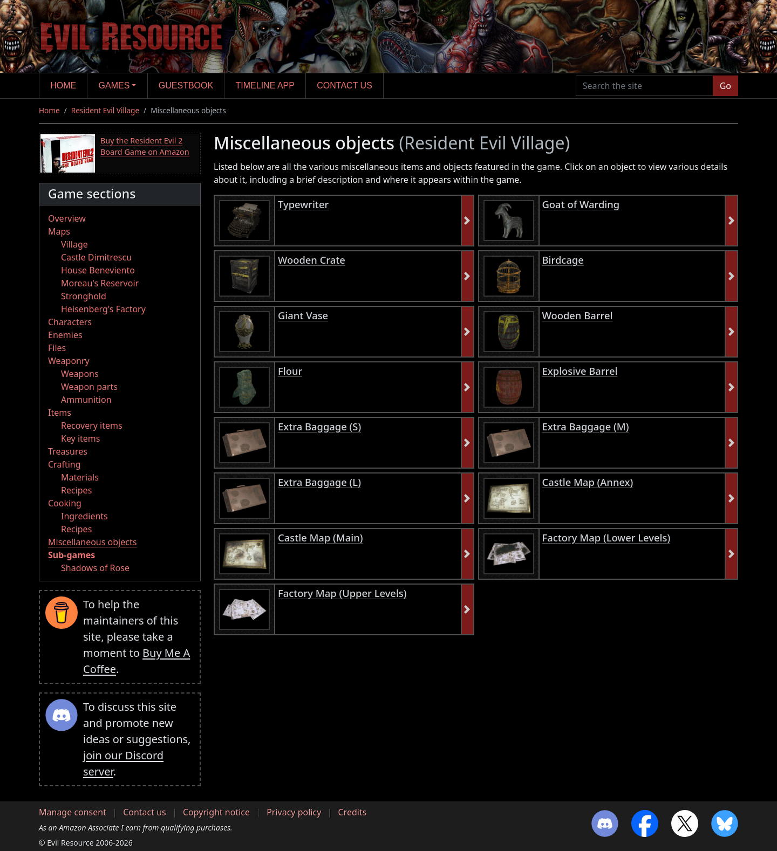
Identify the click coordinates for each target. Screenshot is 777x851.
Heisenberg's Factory (103, 309)
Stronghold (83, 296)
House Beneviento (98, 270)
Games (114, 85)
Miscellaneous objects (92, 542)
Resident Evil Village (105, 110)
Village (74, 244)
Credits (352, 812)
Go (725, 86)
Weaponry (69, 361)
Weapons (80, 374)
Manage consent (72, 812)
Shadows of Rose (95, 568)
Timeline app (265, 85)
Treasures (67, 451)
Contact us (344, 85)
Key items (80, 438)
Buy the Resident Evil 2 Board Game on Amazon (144, 146)
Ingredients (84, 516)
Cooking (64, 503)
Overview (67, 218)
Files (57, 348)
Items (59, 412)
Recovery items (91, 425)
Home (63, 85)
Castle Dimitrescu (96, 257)
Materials (80, 477)
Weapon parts (89, 387)
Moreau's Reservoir (100, 283)
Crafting (64, 464)
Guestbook (186, 85)
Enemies (65, 335)
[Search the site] (644, 86)
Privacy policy (294, 812)
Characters (70, 322)
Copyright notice (216, 812)
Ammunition (86, 400)
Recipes (76, 490)
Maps (59, 231)
